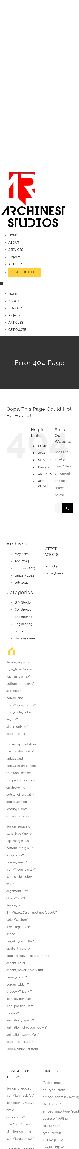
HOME (42, 446)
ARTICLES (45, 474)
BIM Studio (23, 602)
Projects (43, 467)
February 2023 (25, 568)
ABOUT (43, 453)
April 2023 (22, 561)
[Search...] (58, 508)
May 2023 (22, 554)
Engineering (23, 617)
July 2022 (21, 583)
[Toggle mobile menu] (1, 283)
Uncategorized (25, 638)
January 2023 (24, 575)
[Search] (67, 508)
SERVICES (45, 460)
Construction (24, 610)
